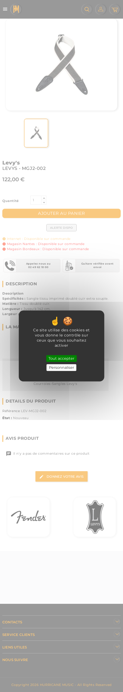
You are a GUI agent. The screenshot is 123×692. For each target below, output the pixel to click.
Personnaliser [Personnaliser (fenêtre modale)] (61, 368)
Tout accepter (61, 358)
